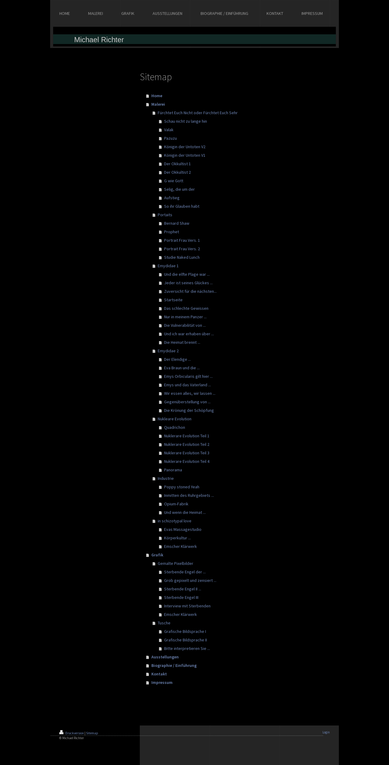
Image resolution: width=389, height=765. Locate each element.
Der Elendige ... (177, 359)
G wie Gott (173, 180)
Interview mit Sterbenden (187, 606)
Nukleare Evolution (174, 419)
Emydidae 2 (168, 350)
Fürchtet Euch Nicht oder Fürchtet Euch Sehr (198, 112)
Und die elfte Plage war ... (187, 274)
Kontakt (159, 674)
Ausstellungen (165, 657)
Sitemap (92, 733)
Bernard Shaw (176, 223)
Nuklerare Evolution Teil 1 (186, 436)
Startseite (173, 299)
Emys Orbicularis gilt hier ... (188, 376)
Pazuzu (170, 138)
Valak (169, 129)
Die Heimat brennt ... (182, 342)
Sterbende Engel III (181, 597)
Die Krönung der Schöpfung (189, 410)
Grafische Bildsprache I (185, 631)
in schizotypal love (174, 521)
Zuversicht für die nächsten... (190, 291)
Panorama (173, 470)
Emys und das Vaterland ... (187, 385)
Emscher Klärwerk (180, 546)
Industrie (166, 478)
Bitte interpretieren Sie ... (187, 648)
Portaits (165, 214)
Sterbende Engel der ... (185, 572)
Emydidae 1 (168, 265)
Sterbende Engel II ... (182, 589)
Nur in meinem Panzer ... (185, 316)
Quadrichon (174, 427)
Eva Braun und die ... (182, 368)
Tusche (164, 623)
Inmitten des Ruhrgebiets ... (189, 495)
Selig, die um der (179, 189)
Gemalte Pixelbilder (175, 563)
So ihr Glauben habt (181, 206)
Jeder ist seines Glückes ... (188, 282)
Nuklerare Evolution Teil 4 (186, 461)
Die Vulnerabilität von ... (185, 325)
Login (326, 732)
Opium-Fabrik (176, 504)
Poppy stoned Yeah (181, 487)
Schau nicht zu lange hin (185, 121)
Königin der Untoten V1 (184, 155)
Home (156, 95)
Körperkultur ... (177, 538)
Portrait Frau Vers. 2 (182, 248)
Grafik (157, 555)
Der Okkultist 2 (177, 172)
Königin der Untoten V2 (184, 146)
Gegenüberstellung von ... (187, 402)
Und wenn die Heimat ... (185, 512)
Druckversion (71, 733)
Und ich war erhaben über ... (189, 333)
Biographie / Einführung (174, 665)
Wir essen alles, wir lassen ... (189, 393)
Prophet (171, 231)
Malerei (158, 104)
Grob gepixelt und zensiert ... (190, 580)
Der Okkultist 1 (177, 163)
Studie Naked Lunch (182, 257)
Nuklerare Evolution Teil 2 (186, 444)
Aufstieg (172, 197)
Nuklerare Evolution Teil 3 (186, 453)
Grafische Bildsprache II (185, 640)
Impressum (162, 682)
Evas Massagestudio (182, 529)
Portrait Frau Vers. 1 (182, 240)
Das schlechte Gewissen (186, 308)
